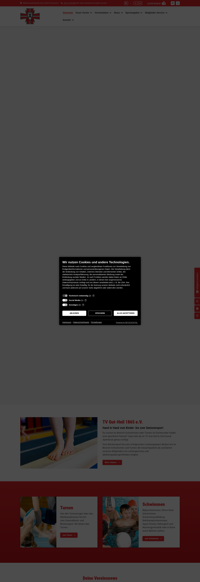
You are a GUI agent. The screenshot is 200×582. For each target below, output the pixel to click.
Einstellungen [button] (96, 322)
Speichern (100, 313)
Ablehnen (74, 313)
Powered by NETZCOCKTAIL (127, 322)
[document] (100, 276)
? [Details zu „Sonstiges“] (83, 305)
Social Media (74, 300)
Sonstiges (73, 305)
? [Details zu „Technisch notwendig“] (93, 296)
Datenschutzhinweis (81, 322)
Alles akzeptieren (125, 313)
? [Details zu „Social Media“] (85, 300)
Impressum (66, 322)
